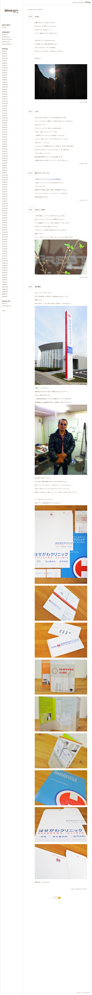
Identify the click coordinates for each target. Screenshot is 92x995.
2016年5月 (4, 127)
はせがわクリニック (58, 296)
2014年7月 (4, 163)
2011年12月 (5, 232)
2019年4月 (4, 75)
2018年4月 (4, 94)
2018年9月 (4, 89)
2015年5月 (4, 146)
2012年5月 (4, 220)
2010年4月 (4, 277)
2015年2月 (4, 151)
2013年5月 (4, 191)
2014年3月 (4, 170)
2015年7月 (4, 141)
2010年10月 (5, 265)
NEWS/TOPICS (6, 39)
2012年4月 (4, 222)
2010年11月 (5, 263)
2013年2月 (4, 199)
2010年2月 (4, 282)
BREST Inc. (5, 303)
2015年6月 (4, 144)
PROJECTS (5, 42)
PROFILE (4, 27)
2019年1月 (4, 82)
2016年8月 (4, 122)
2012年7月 (4, 215)
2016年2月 (4, 134)
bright (37, 16)
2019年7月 (4, 72)
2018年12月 (5, 84)
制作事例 (38, 287)
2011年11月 (5, 234)
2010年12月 (5, 261)
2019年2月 (4, 80)
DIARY (3, 34)
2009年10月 (5, 291)
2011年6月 (4, 246)
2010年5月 (4, 275)
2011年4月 (4, 251)
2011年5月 (4, 249)
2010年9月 (4, 268)
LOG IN (4, 311)
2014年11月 (5, 158)
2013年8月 (4, 184)
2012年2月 (4, 227)
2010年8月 (4, 270)
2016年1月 (4, 137)
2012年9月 (4, 211)
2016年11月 (5, 120)
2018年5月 (4, 92)
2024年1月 (4, 51)
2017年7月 (4, 108)
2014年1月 (4, 172)
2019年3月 (4, 77)
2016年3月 (4, 132)
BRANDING (5, 37)
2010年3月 (4, 280)
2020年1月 (4, 65)
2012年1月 (4, 230)
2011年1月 (4, 258)
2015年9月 (4, 139)
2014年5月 (4, 168)
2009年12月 (5, 287)
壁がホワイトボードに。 (43, 173)
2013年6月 (4, 189)
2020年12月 (5, 58)
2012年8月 (4, 213)
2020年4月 (4, 63)
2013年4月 (4, 194)
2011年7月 (4, 244)
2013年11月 (5, 177)
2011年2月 (4, 256)
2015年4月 (4, 149)
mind (36, 111)
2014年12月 (5, 156)
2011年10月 (5, 237)
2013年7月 (4, 187)
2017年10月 (5, 103)
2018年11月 (5, 87)
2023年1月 (4, 53)
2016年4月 (4, 130)
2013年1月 (4, 201)
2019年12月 (5, 68)
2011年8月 (4, 241)
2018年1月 (4, 99)
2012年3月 (4, 225)
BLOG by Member (6, 306)
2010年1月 (4, 284)
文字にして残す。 (40, 210)
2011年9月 (4, 239)
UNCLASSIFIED (6, 44)
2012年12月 (5, 203)
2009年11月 (5, 289)
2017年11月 (5, 101)
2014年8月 (4, 161)
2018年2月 (4, 96)
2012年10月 (5, 208)
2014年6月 (4, 165)
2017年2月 (4, 113)
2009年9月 (4, 294)
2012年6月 (4, 218)
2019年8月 (4, 70)
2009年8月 (4, 296)
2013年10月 (5, 180)
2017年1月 (4, 115)
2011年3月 (4, 253)
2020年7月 (4, 61)
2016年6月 (4, 125)
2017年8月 (4, 106)
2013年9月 (4, 182)
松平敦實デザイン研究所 (41, 402)
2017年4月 (4, 111)
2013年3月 (4, 196)
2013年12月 (5, 175)
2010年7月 (4, 272)
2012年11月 (5, 206)
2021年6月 (4, 56)
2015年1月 (4, 153)
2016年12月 (5, 118)
